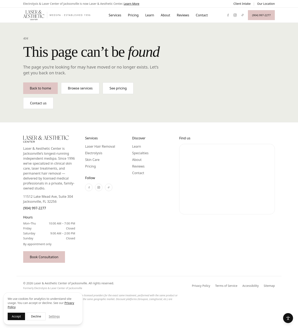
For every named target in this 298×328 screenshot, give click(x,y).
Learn (149, 15)
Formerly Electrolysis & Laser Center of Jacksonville (52, 288)
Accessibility (250, 286)
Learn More (131, 4)
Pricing (133, 15)
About (165, 15)
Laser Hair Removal (100, 146)
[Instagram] (235, 15)
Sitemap (269, 286)
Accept (16, 316)
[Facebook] (228, 15)
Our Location (266, 4)
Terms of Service (226, 286)
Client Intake (242, 4)
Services (115, 15)
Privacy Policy (201, 286)
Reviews (183, 15)
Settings (54, 316)
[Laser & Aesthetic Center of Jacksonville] (57, 15)
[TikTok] (242, 15)
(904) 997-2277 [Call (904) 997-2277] (261, 15)
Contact (202, 15)
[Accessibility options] (288, 318)
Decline (36, 316)
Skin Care (92, 159)
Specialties (140, 153)
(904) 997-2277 (34, 208)
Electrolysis (93, 153)
